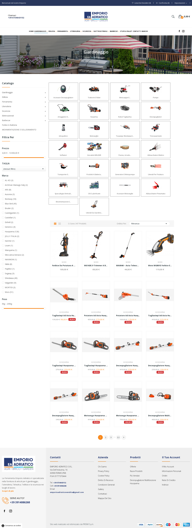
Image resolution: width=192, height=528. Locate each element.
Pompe (155, 97)
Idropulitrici (63, 136)
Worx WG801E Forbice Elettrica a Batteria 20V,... (160, 265)
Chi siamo (102, 466)
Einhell (9, 222)
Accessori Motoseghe (125, 193)
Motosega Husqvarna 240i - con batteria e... (128, 415)
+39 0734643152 (16, 17)
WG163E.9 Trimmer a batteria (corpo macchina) (96, 265)
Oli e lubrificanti (94, 193)
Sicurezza (6, 111)
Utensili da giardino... (94, 213)
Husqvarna (12, 231)
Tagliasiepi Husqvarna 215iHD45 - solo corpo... (64, 365)
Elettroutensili (8, 115)
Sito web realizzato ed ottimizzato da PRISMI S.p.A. (72, 524)
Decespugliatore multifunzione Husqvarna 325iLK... (160, 415)
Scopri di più (8, 491)
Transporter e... (63, 174)
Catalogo (8, 83)
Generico (10, 227)
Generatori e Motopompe (125, 174)
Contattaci (102, 493)
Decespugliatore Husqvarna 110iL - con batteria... (64, 415)
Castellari (10, 217)
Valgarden (10, 282)
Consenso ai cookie (11, 525)
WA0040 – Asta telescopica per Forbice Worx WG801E (128, 265)
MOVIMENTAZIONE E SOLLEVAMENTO (19, 129)
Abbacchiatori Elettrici (155, 155)
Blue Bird (11, 203)
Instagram (10, 511)
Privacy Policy (103, 471)
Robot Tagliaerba (124, 117)
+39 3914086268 (20, 502)
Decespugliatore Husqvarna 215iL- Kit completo (128, 365)
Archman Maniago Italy (16, 185)
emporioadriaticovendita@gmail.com (67, 492)
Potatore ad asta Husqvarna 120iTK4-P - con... (96, 315)
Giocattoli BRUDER (94, 155)
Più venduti (135, 475)
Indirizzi (165, 484)
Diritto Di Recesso (105, 480)
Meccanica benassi (14, 255)
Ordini (164, 475)
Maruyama (11, 250)
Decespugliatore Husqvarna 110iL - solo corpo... (160, 365)
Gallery (101, 489)
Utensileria (6, 106)
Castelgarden (12, 213)
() (141, 3)
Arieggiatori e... (63, 117)
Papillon (10, 269)
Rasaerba (94, 117)
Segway (9, 273)
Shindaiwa (11, 278)
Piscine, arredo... (125, 155)
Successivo (124, 437)
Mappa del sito (104, 498)
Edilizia (5, 97)
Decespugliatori (156, 117)
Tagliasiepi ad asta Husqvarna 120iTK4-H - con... (160, 315)
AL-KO (9, 180)
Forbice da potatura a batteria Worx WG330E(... (64, 265)
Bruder (9, 208)
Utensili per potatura (155, 174)
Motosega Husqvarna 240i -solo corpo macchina (96, 415)
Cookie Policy (103, 475)
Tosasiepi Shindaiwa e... (125, 136)
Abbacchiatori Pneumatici (155, 193)
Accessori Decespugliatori (63, 97)
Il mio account (168, 466)
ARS (8, 189)
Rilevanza (149, 223)
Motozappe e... (125, 97)
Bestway (10, 199)
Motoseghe (94, 136)
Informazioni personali (171, 471)
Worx (9, 292)
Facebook (4, 511)
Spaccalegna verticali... (63, 193)
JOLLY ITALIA (12, 236)
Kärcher (9, 241)
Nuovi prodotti (136, 471)
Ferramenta (7, 101)
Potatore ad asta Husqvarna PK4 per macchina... (128, 315)
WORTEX (10, 287)
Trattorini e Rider (94, 97)
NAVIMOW (11, 259)
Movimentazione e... (63, 202)
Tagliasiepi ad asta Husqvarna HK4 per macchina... (64, 315)
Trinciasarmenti (156, 136)
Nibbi (8, 264)
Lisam (9, 245)
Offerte (133, 466)
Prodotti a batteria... (94, 174)
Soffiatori (63, 155)
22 (118, 437)
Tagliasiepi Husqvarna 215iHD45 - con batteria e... (96, 365)
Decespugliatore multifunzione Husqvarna (143, 482)
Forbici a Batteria (9, 125)
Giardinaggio (7, 92)
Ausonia (10, 194)
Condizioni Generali (106, 484)
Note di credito (168, 480)
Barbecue (6, 120)
